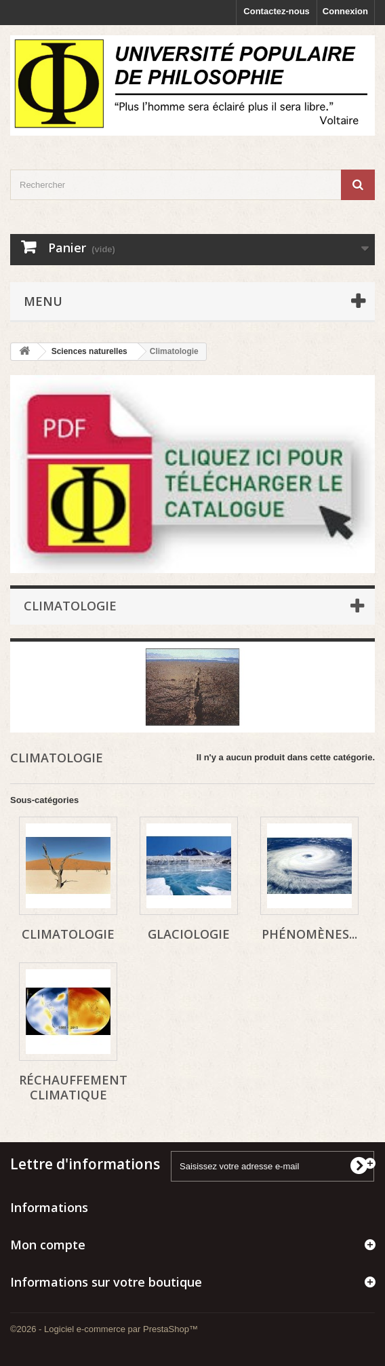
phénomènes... (309, 934)
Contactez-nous (276, 11)
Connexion (345, 11)
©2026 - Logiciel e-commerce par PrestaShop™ (104, 1329)
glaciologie (189, 934)
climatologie (68, 934)
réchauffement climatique (73, 1087)
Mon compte (47, 1244)
